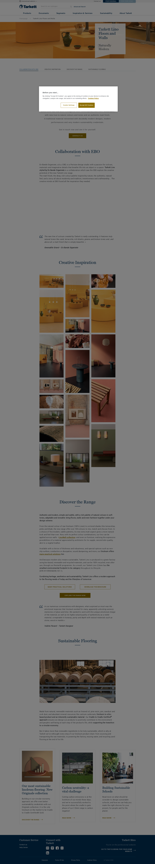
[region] (78, 99)
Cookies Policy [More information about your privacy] (93, 98)
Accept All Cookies (86, 105)
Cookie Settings (69, 105)
